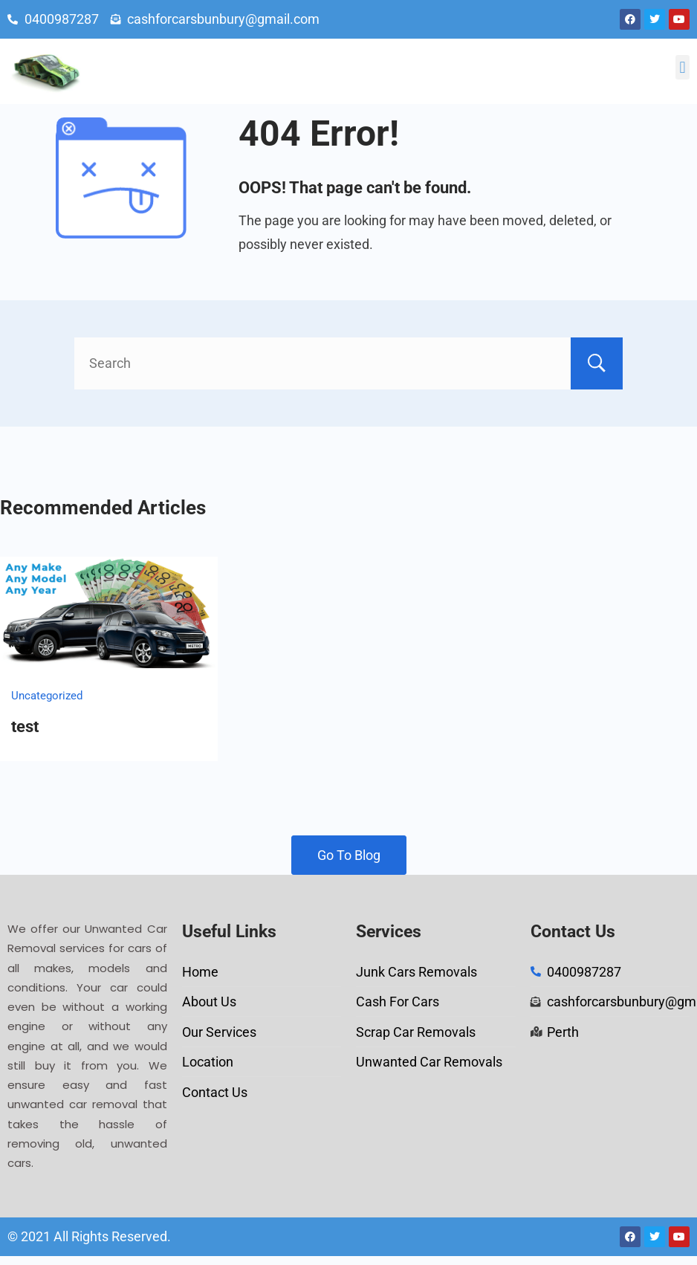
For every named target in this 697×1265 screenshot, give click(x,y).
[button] (682, 67)
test (25, 726)
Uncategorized (46, 695)
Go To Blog (348, 855)
